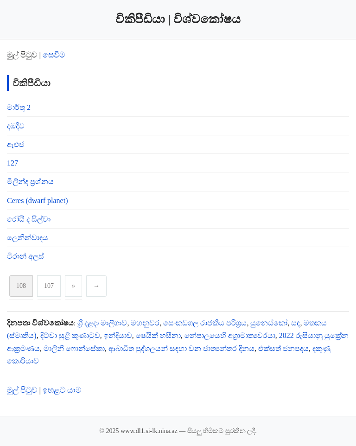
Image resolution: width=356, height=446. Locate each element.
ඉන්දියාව (118, 335)
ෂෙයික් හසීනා (158, 335)
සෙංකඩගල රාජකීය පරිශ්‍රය (205, 323)
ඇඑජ (15, 144)
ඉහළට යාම (62, 390)
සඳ (295, 323)
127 (12, 163)
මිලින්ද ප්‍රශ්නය (30, 181)
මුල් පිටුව (22, 390)
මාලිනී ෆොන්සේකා (74, 348)
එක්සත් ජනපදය (283, 348)
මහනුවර (145, 323)
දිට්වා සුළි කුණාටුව (70, 335)
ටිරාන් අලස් (25, 256)
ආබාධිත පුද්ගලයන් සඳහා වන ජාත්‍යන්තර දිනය (181, 348)
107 (49, 285)
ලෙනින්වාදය (27, 238)
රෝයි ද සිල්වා (29, 219)
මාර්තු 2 (19, 107)
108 (21, 285)
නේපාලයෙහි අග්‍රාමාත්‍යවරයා (229, 335)
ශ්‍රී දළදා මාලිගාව (102, 323)
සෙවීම (54, 55)
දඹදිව (16, 126)
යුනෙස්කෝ (268, 323)
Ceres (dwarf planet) (37, 200)
